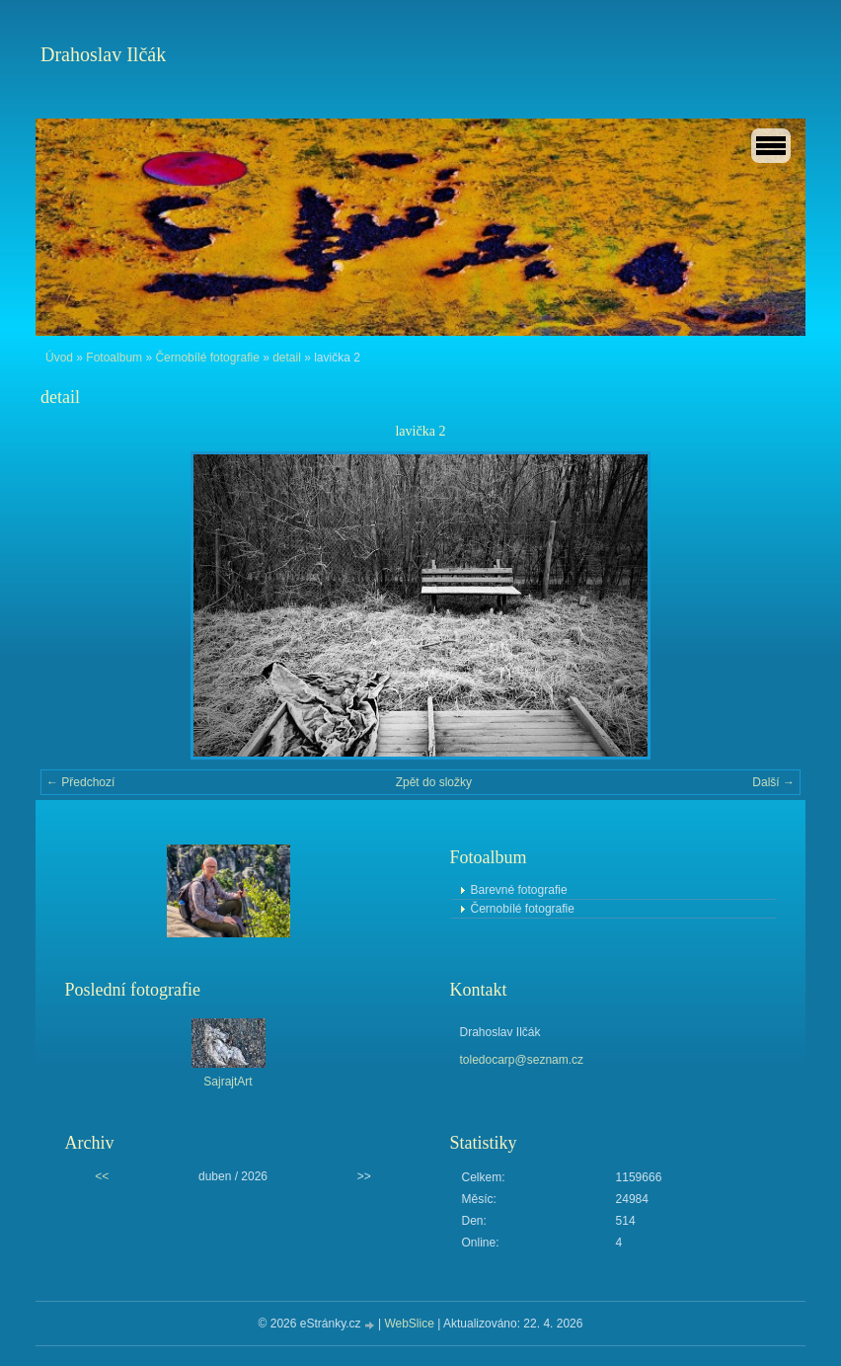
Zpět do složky (434, 782)
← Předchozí (80, 782)
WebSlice (408, 1323)
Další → (773, 782)
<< (102, 1176)
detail (286, 357)
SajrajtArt (227, 1081)
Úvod (59, 357)
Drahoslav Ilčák (103, 54)
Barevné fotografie (519, 890)
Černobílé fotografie (207, 357)
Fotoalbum (114, 357)
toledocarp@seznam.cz (522, 1060)
